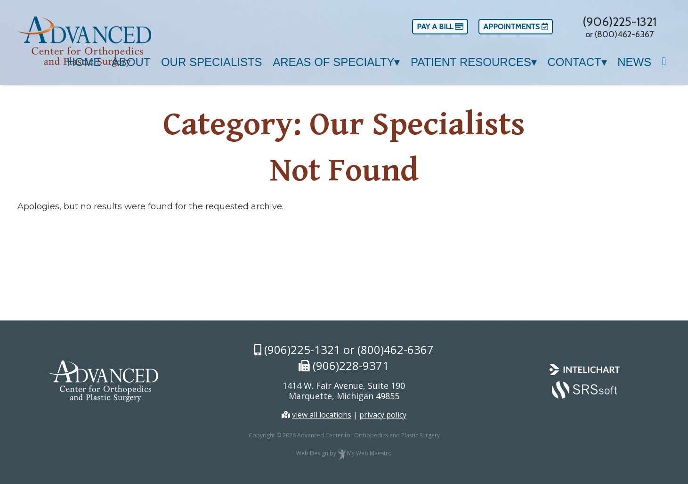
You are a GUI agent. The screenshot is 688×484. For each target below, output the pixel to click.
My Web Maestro (369, 454)
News (634, 62)
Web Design (312, 454)
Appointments (515, 26)
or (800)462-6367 (619, 34)
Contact (574, 62)
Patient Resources (471, 62)
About (131, 62)
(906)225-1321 (619, 21)
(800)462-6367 (395, 349)
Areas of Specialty (333, 62)
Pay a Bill (440, 26)
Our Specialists (211, 62)
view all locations (321, 415)
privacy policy (382, 415)
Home (84, 62)
